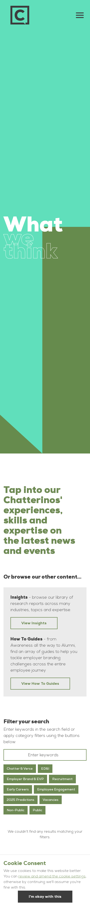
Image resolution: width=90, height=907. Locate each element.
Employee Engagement (56, 789)
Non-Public (15, 810)
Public (37, 810)
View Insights (34, 623)
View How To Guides (40, 683)
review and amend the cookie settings (52, 877)
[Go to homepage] (19, 15)
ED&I (45, 768)
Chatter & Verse (20, 768)
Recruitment (62, 779)
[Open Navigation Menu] (80, 15)
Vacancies (50, 800)
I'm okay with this (45, 896)
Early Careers (18, 789)
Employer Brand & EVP (25, 779)
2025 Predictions (20, 800)
